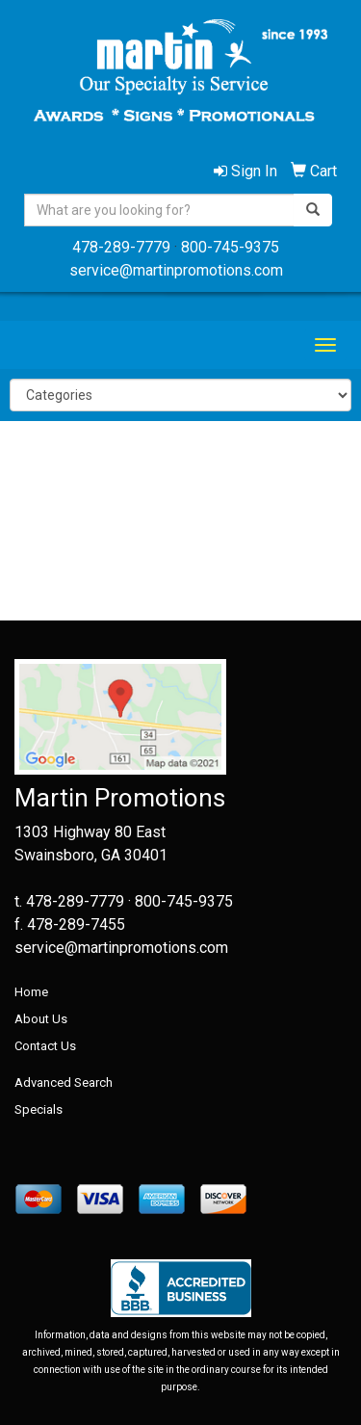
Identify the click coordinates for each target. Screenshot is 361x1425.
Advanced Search (63, 1082)
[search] (313, 210)
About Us (40, 1019)
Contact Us (45, 1046)
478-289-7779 (121, 247)
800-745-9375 (230, 247)
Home (31, 992)
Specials (38, 1109)
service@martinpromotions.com (176, 270)
